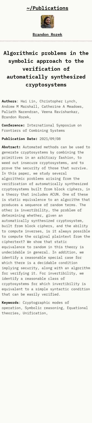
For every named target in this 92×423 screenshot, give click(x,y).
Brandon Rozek (47, 34)
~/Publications (47, 8)
